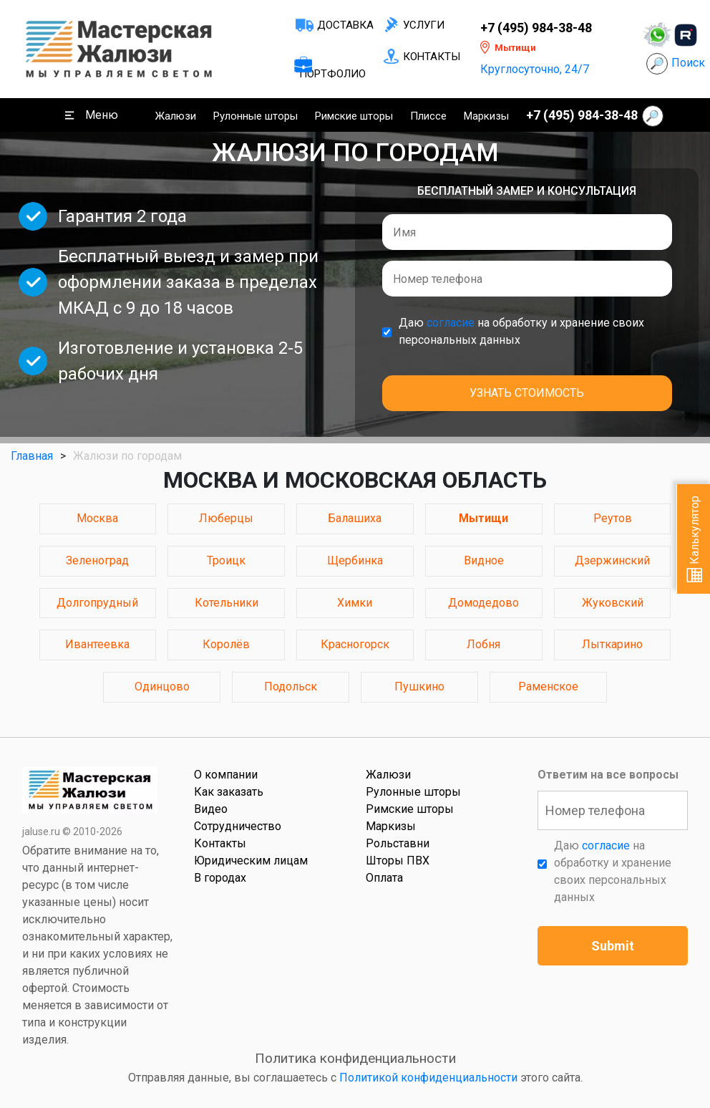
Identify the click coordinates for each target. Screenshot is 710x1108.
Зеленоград (97, 560)
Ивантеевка (97, 644)
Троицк (226, 560)
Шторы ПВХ (397, 860)
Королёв (226, 644)
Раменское (548, 686)
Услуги (423, 25)
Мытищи (483, 518)
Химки (354, 603)
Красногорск (355, 644)
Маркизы (486, 116)
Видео (211, 809)
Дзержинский (612, 560)
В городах (220, 878)
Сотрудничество (237, 826)
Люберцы (226, 518)
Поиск (688, 62)
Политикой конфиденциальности (428, 1077)
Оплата (384, 878)
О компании (226, 774)
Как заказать (228, 792)
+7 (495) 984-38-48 (536, 28)
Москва (97, 518)
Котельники (226, 603)
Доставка (345, 25)
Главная (32, 456)
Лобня (483, 644)
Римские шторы (354, 116)
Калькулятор (694, 539)
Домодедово (483, 603)
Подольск (290, 686)
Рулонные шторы (255, 116)
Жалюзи (175, 116)
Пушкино (419, 686)
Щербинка (355, 560)
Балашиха (354, 518)
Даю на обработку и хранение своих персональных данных (521, 331)
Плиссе (428, 116)
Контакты (431, 56)
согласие (451, 322)
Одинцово (162, 686)
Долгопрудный (97, 603)
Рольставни (397, 843)
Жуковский (612, 603)
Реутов (612, 518)
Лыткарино (612, 644)
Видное (484, 560)
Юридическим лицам (251, 860)
